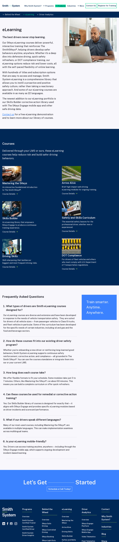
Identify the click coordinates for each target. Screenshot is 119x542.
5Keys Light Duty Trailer (49, 496)
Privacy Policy (8, 525)
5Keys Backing (48, 491)
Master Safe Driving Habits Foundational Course (60, 536)
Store (104, 495)
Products (61, 6)
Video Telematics (89, 491)
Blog (103, 488)
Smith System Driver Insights (28, 488)
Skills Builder (67, 490)
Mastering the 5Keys (67, 476)
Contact (105, 463)
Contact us (8, 114)
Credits (20, 525)
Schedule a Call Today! (59, 443)
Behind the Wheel (12, 14)
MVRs (84, 499)
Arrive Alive (66, 481)
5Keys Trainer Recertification (48, 506)
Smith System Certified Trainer (29, 476)
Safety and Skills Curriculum (69, 495)
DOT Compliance (68, 501)
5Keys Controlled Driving (49, 485)
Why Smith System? (32, 6)
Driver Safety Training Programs (96, 536)
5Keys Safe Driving (46, 479)
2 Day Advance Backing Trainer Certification (48, 514)
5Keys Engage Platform (87, 479)
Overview (25, 471)
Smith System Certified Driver (28, 482)
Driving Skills (67, 486)
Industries (71, 6)
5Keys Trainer (47, 501)
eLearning (29, 14)
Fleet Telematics (88, 495)
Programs (49, 6)
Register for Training (107, 6)
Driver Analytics (46, 14)
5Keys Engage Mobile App (87, 485)
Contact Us (91, 6)
